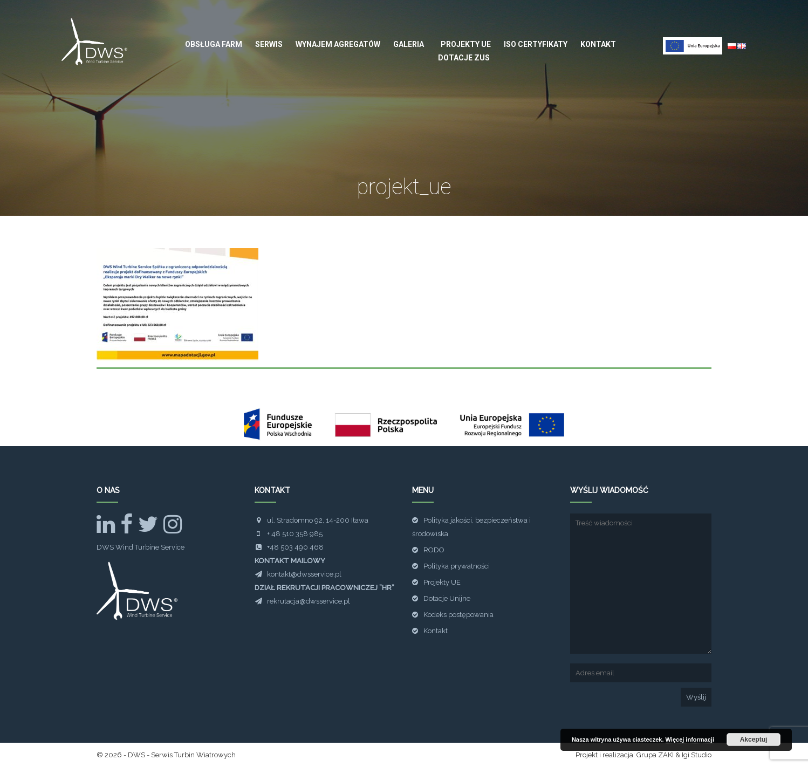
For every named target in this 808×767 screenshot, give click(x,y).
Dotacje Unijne (446, 598)
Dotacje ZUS (464, 57)
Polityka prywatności (456, 566)
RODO (433, 550)
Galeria (408, 44)
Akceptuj (754, 739)
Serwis (269, 44)
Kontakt (598, 44)
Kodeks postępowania (458, 615)
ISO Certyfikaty (535, 44)
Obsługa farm (213, 44)
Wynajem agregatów (338, 44)
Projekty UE (466, 44)
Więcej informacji (690, 739)
